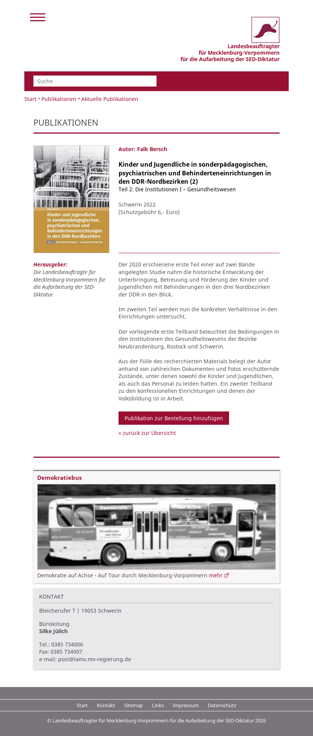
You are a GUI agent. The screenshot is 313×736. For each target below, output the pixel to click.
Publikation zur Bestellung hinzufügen (174, 418)
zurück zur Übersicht (149, 433)
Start (30, 98)
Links (158, 705)
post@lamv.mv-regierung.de (94, 659)
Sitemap (133, 705)
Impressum (186, 705)
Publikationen (58, 98)
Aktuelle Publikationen (109, 98)
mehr (216, 575)
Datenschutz (222, 705)
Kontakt (106, 705)
